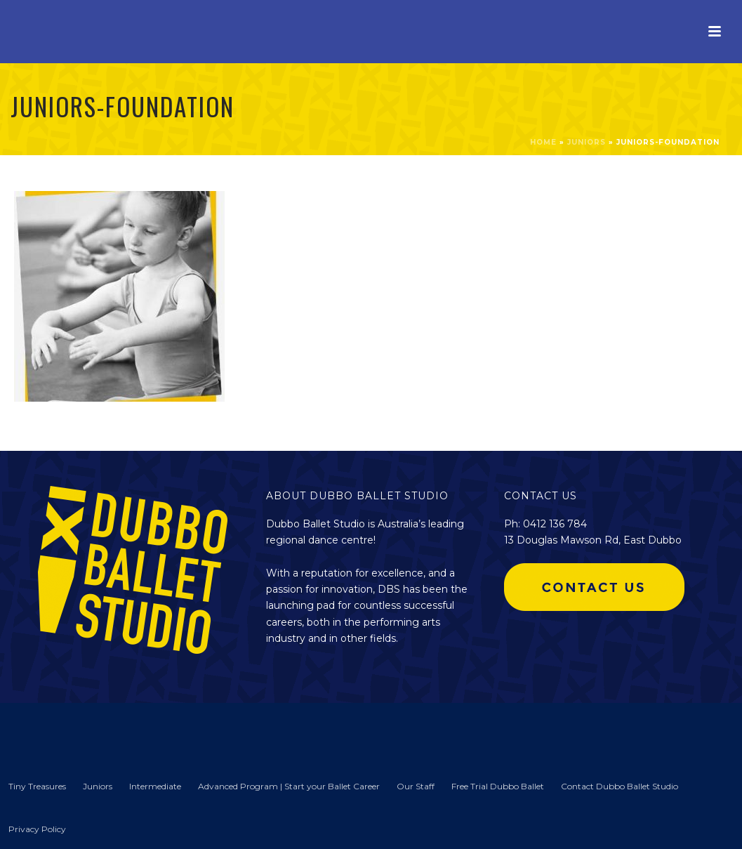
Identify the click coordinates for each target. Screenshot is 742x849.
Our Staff (416, 786)
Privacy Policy (37, 829)
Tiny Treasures (37, 786)
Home (543, 142)
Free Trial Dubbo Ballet (497, 786)
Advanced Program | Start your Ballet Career (289, 786)
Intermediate (155, 786)
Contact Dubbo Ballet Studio (619, 786)
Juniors (586, 142)
